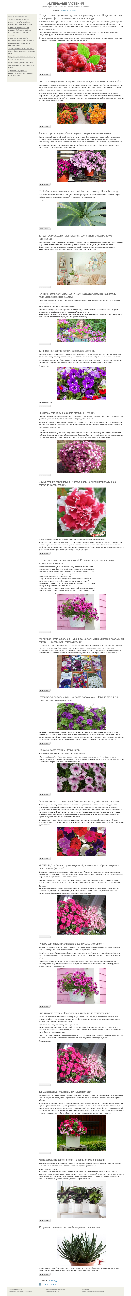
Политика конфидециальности (52, 1291)
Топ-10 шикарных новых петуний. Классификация (65, 1091)
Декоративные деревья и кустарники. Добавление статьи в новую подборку (20, 73)
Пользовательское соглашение (57, 1289)
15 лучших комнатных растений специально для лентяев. (70, 1227)
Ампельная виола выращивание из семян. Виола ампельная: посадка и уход (21, 51)
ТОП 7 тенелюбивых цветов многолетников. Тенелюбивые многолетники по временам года (20, 22)
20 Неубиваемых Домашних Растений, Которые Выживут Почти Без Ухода (79, 191)
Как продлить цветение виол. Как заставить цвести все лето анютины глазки (21, 65)
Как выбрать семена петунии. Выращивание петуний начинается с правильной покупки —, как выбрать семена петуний (81, 640)
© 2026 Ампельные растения (15, 1289)
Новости (64, 10)
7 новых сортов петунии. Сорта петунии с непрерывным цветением (75, 133)
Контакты (47, 1289)
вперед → (54, 1280)
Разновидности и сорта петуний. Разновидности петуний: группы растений (79, 801)
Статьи (73, 10)
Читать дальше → (44, 74)
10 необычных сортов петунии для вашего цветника (66, 350)
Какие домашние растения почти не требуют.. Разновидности (71, 1159)
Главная (55, 10)
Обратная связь (85, 1289)
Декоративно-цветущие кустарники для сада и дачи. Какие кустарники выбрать (81, 81)
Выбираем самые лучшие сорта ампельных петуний (67, 412)
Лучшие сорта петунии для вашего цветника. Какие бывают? (71, 943)
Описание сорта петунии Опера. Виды (59, 749)
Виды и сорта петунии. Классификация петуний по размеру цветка (74, 1013)
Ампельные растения (65, 3)
